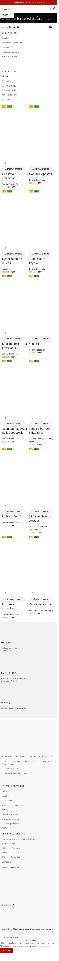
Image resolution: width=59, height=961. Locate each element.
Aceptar (6, 950)
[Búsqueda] (50, 9)
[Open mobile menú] (5, 9)
